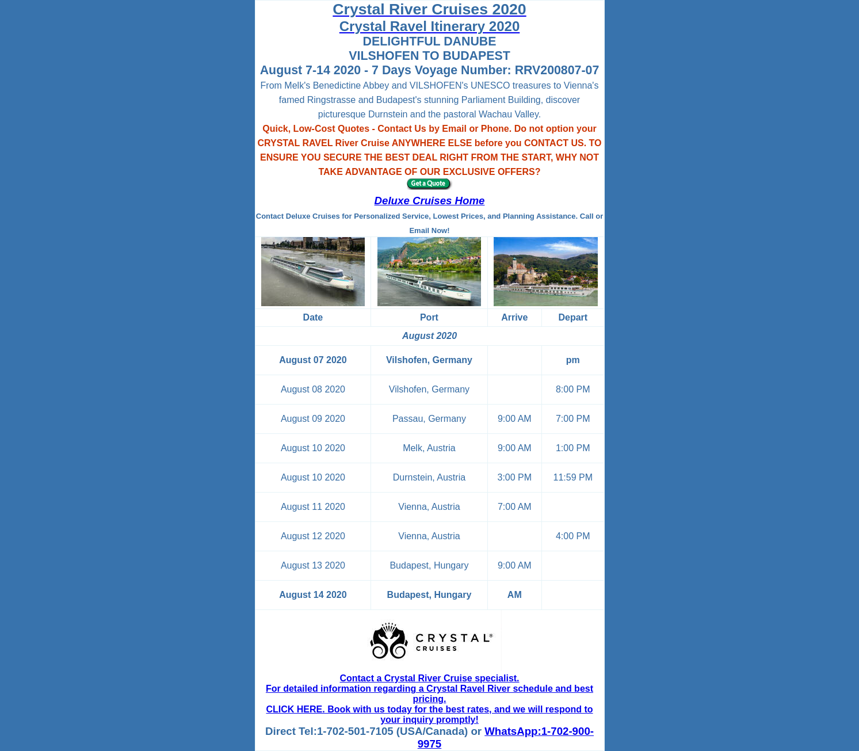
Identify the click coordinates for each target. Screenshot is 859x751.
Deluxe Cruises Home (430, 201)
